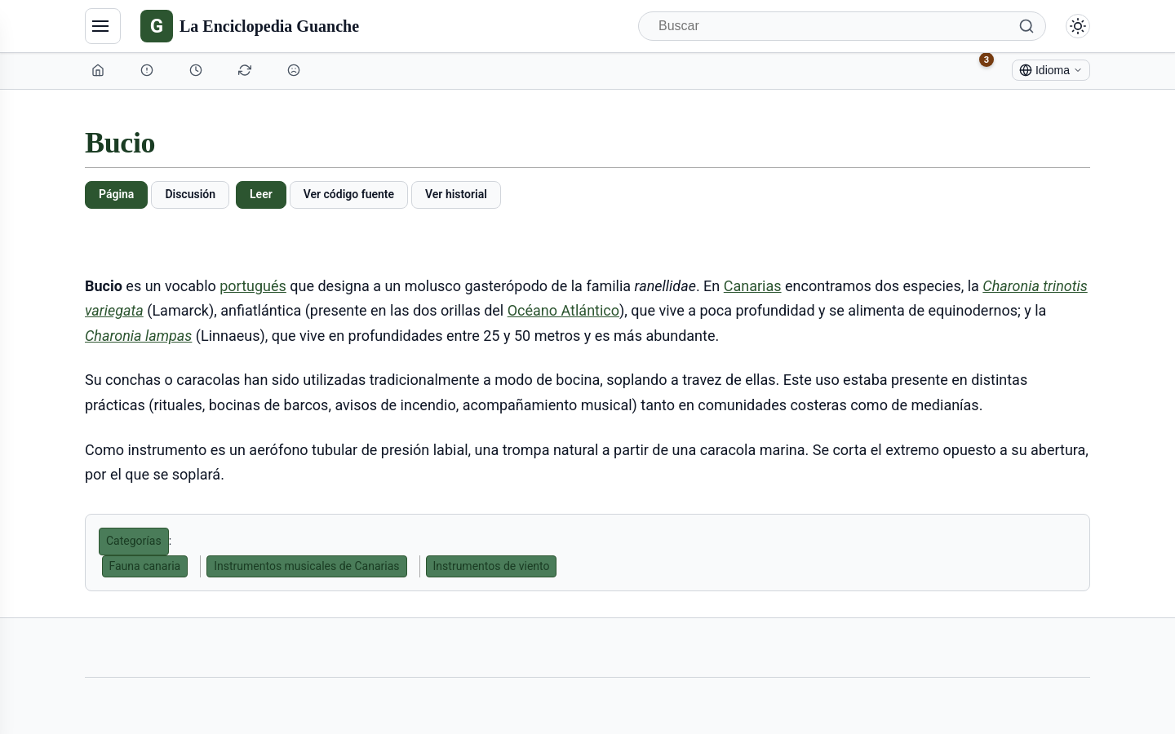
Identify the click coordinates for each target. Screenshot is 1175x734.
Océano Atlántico (563, 310)
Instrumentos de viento (491, 566)
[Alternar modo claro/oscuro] (1078, 26)
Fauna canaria (145, 566)
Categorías (134, 540)
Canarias (753, 285)
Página (116, 194)
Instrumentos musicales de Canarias (306, 566)
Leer (261, 194)
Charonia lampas (138, 335)
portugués (252, 285)
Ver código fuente (349, 194)
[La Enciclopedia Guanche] (249, 26)
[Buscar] (842, 26)
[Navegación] (103, 26)
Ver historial (456, 194)
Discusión (190, 194)
